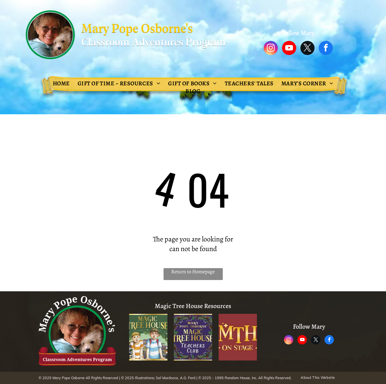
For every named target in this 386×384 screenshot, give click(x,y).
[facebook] (326, 49)
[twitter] (307, 49)
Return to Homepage (193, 271)
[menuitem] (61, 83)
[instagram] (271, 49)
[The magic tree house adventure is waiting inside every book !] (148, 337)
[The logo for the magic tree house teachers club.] (193, 337)
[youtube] (289, 49)
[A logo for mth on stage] (238, 337)
